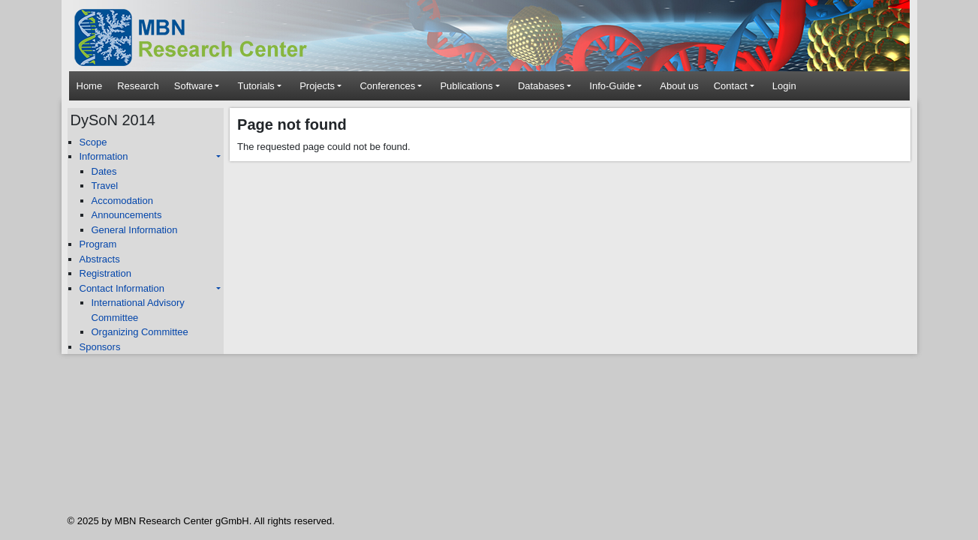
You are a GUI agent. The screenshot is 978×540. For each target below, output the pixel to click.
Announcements (127, 214)
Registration (105, 273)
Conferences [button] (387, 86)
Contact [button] (731, 86)
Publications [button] (466, 86)
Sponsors (100, 346)
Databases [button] (541, 86)
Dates (104, 171)
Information (104, 156)
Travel (105, 185)
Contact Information (122, 288)
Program (98, 244)
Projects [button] (317, 86)
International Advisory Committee (138, 310)
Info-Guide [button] (612, 86)
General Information (135, 230)
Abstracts (100, 259)
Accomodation (122, 200)
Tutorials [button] (255, 86)
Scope (93, 142)
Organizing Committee (140, 332)
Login (784, 86)
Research (138, 86)
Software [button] (193, 86)
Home (90, 86)
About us (679, 86)
